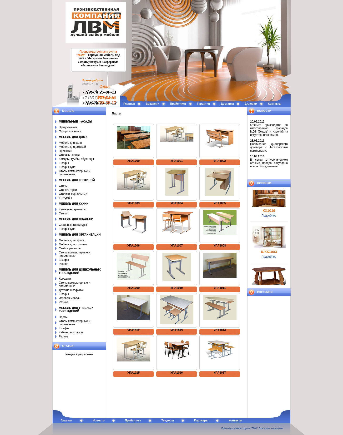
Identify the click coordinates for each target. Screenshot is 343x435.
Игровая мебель (69, 298)
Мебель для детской (72, 146)
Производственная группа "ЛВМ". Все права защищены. (252, 428)
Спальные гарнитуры (73, 225)
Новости (99, 420)
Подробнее (269, 218)
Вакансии (152, 103)
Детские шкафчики (71, 290)
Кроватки (65, 278)
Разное (63, 264)
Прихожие (65, 151)
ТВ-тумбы (65, 198)
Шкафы (64, 163)
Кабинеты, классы (71, 332)
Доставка (227, 103)
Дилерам (251, 103)
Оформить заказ (70, 131)
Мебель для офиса (71, 240)
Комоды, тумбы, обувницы (76, 159)
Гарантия (203, 103)
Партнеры (201, 420)
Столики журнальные (73, 194)
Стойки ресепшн (70, 248)
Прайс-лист (178, 103)
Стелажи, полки (69, 155)
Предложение (68, 127)
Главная (129, 103)
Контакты (275, 103)
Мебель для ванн (70, 142)
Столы (63, 186)
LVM (171, 25)
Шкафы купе (67, 167)
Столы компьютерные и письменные (74, 172)
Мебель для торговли (73, 244)
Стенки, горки (68, 190)
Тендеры (167, 420)
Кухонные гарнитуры (72, 209)
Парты (63, 317)
